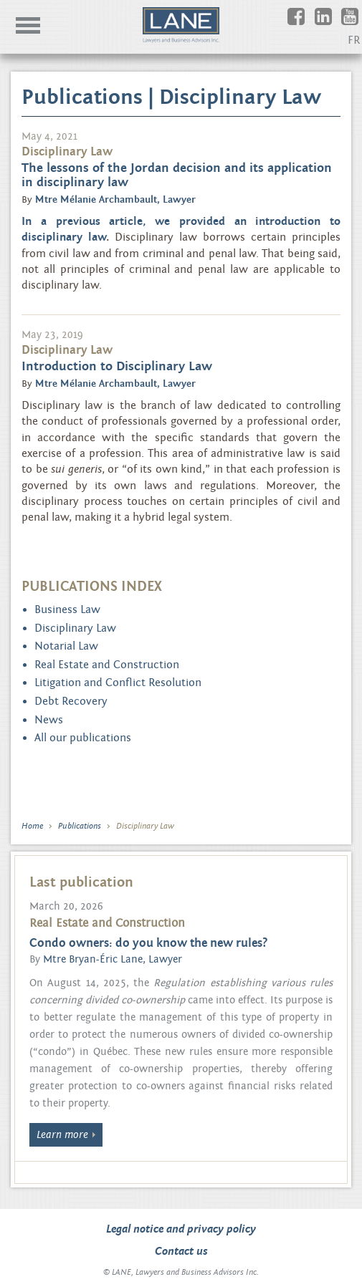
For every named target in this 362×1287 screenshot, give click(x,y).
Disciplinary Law (75, 628)
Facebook (306, 23)
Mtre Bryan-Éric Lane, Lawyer (112, 959)
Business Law (67, 609)
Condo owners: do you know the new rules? (148, 943)
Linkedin (333, 23)
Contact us (181, 1251)
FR (354, 40)
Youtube (360, 23)
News (48, 719)
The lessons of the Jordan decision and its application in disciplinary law (177, 175)
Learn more (62, 1135)
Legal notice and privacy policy (181, 1229)
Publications (79, 826)
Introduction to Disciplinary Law (117, 366)
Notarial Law (66, 646)
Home (32, 826)
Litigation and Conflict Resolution (117, 682)
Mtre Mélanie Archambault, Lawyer (115, 200)
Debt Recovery (71, 701)
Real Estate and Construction (106, 664)
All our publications (82, 737)
